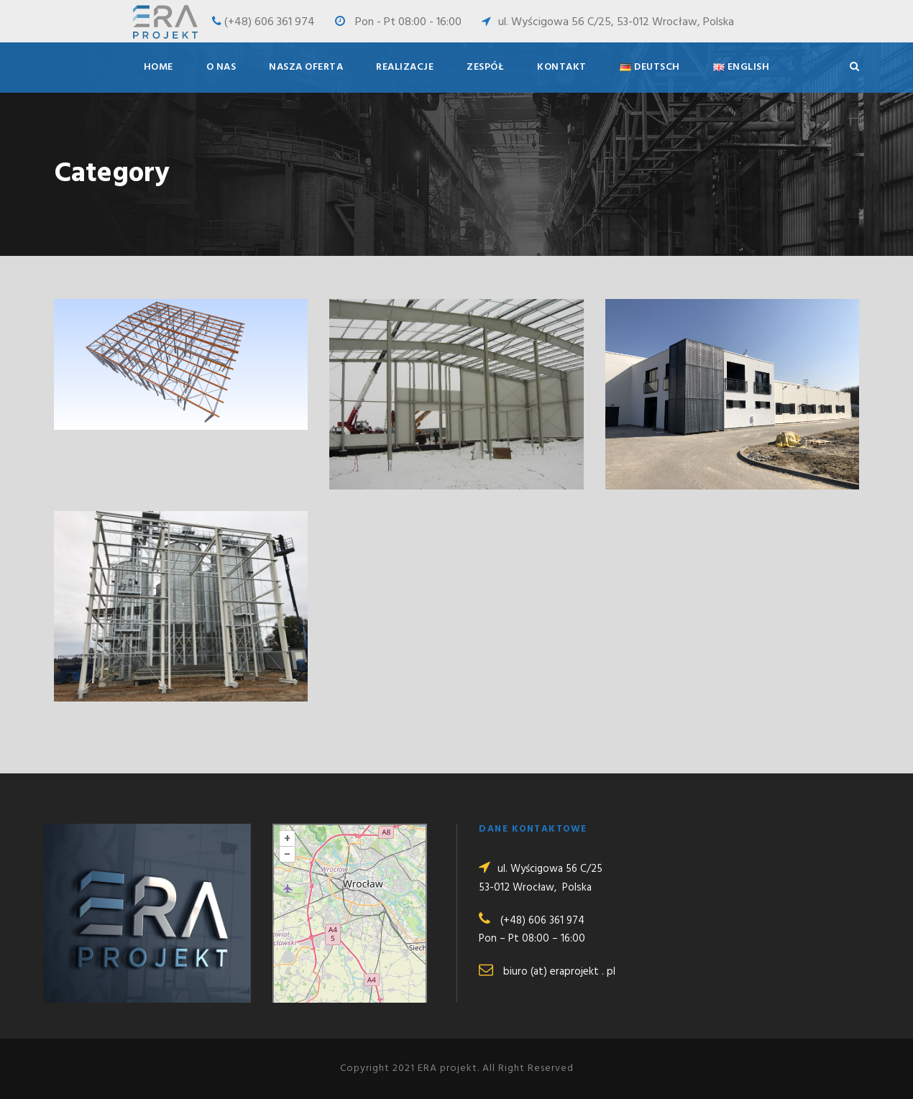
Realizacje (404, 67)
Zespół (485, 67)
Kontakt (562, 67)
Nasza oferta (306, 67)
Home (158, 67)
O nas (221, 67)
